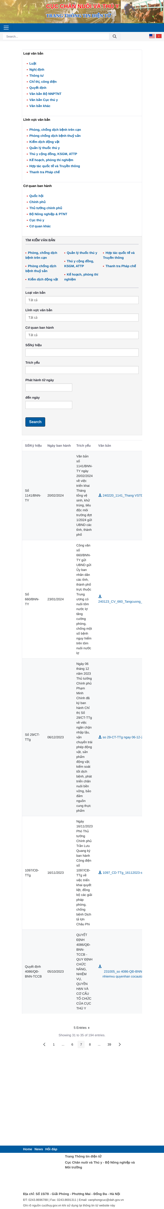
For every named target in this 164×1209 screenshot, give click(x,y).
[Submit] (115, 36)
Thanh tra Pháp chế (44, 172)
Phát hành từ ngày (39, 380)
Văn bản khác (39, 106)
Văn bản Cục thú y (43, 100)
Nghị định (36, 69)
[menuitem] (27, 1149)
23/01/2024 (55, 599)
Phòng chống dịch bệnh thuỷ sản (55, 136)
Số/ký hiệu (33, 345)
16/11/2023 (55, 872)
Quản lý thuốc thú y (44, 148)
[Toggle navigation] (6, 27)
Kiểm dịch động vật (44, 142)
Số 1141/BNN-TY (33, 495)
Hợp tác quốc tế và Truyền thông (54, 166)
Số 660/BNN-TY (32, 599)
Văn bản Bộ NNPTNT (45, 94)
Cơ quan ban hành (39, 327)
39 (110, 1045)
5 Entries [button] (83, 1028)
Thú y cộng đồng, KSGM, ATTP (53, 154)
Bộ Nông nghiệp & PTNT (48, 214)
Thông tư (36, 75)
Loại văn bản (35, 292)
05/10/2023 (55, 971)
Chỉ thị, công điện (43, 81)
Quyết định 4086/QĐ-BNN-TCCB (33, 971)
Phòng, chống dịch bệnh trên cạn (55, 129)
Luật (32, 63)
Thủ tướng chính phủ (45, 208)
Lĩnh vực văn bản (38, 310)
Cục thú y (36, 220)
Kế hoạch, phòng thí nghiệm (51, 160)
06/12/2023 (55, 737)
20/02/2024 (55, 495)
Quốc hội (36, 196)
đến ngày (32, 397)
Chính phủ (37, 202)
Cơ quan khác (40, 226)
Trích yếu (32, 362)
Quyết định (37, 88)
